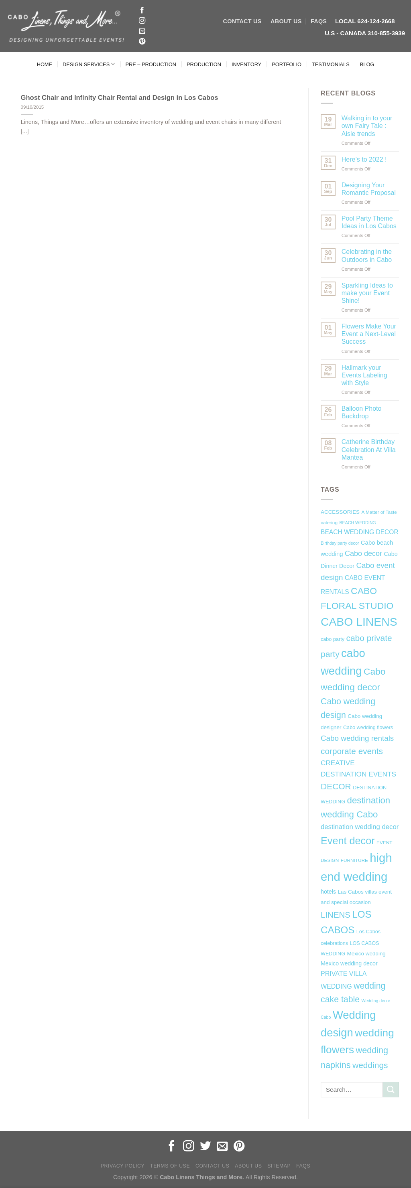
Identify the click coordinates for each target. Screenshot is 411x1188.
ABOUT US (286, 21)
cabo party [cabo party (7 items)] (332, 639)
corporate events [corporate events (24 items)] (352, 751)
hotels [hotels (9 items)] (328, 891)
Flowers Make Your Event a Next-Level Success (369, 334)
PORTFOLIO (286, 64)
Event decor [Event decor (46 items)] (348, 840)
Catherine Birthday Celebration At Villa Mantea (369, 449)
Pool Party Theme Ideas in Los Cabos (369, 222)
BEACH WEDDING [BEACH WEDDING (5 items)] (357, 522)
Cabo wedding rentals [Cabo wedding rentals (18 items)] (357, 738)
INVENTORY (246, 64)
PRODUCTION (204, 64)
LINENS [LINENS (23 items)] (335, 914)
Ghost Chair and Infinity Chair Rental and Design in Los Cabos (119, 97)
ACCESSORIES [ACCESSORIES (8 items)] (340, 512)
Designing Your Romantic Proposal (369, 189)
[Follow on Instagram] (142, 20)
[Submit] (391, 1089)
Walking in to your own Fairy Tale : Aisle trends (367, 126)
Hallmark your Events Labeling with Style (364, 375)
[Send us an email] (142, 31)
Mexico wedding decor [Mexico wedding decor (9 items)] (349, 963)
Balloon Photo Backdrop (362, 412)
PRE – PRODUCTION (150, 64)
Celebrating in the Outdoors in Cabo (367, 255)
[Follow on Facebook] (142, 10)
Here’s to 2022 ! (364, 159)
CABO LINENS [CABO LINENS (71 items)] (359, 621)
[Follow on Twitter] (205, 1147)
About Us (248, 1166)
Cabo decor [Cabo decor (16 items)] (363, 553)
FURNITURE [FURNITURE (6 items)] (354, 860)
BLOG (367, 64)
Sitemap (279, 1166)
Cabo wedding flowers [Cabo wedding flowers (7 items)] (368, 727)
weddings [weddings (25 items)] (370, 1065)
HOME (44, 64)
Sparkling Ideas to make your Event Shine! (367, 293)
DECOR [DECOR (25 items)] (336, 786)
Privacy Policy (122, 1166)
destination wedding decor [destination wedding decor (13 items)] (360, 827)
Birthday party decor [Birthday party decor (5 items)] (340, 543)
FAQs (319, 21)
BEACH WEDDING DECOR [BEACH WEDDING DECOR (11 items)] (360, 532)
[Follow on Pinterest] (142, 41)
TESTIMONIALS (331, 64)
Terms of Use (170, 1166)
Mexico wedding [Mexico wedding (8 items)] (366, 954)
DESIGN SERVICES (89, 64)
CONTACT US (242, 21)
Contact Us (212, 1166)
